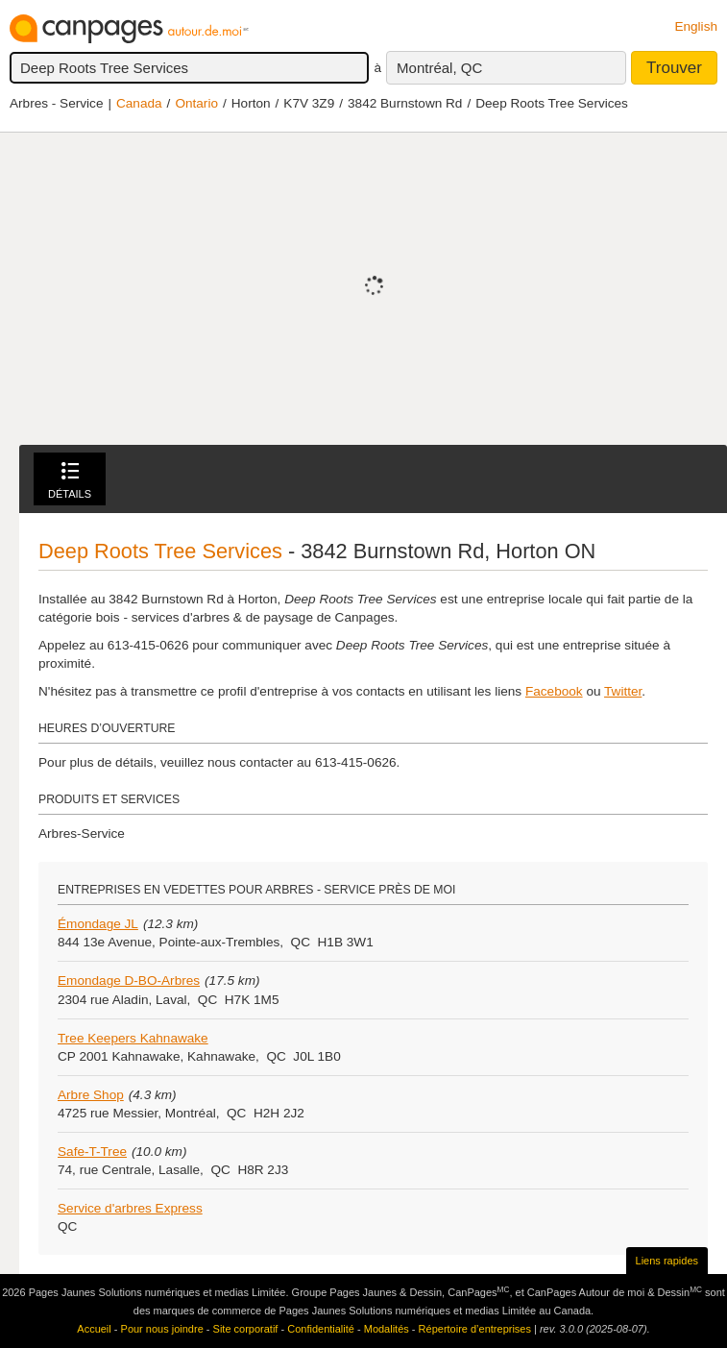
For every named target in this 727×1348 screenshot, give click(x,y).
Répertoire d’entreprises (475, 1329)
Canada (139, 103)
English (695, 26)
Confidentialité (320, 1329)
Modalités (386, 1329)
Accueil (93, 1329)
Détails (69, 481)
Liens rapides (667, 1260)
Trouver (674, 68)
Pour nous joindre (162, 1329)
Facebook (554, 691)
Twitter (623, 691)
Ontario (196, 103)
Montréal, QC (439, 68)
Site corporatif (246, 1329)
